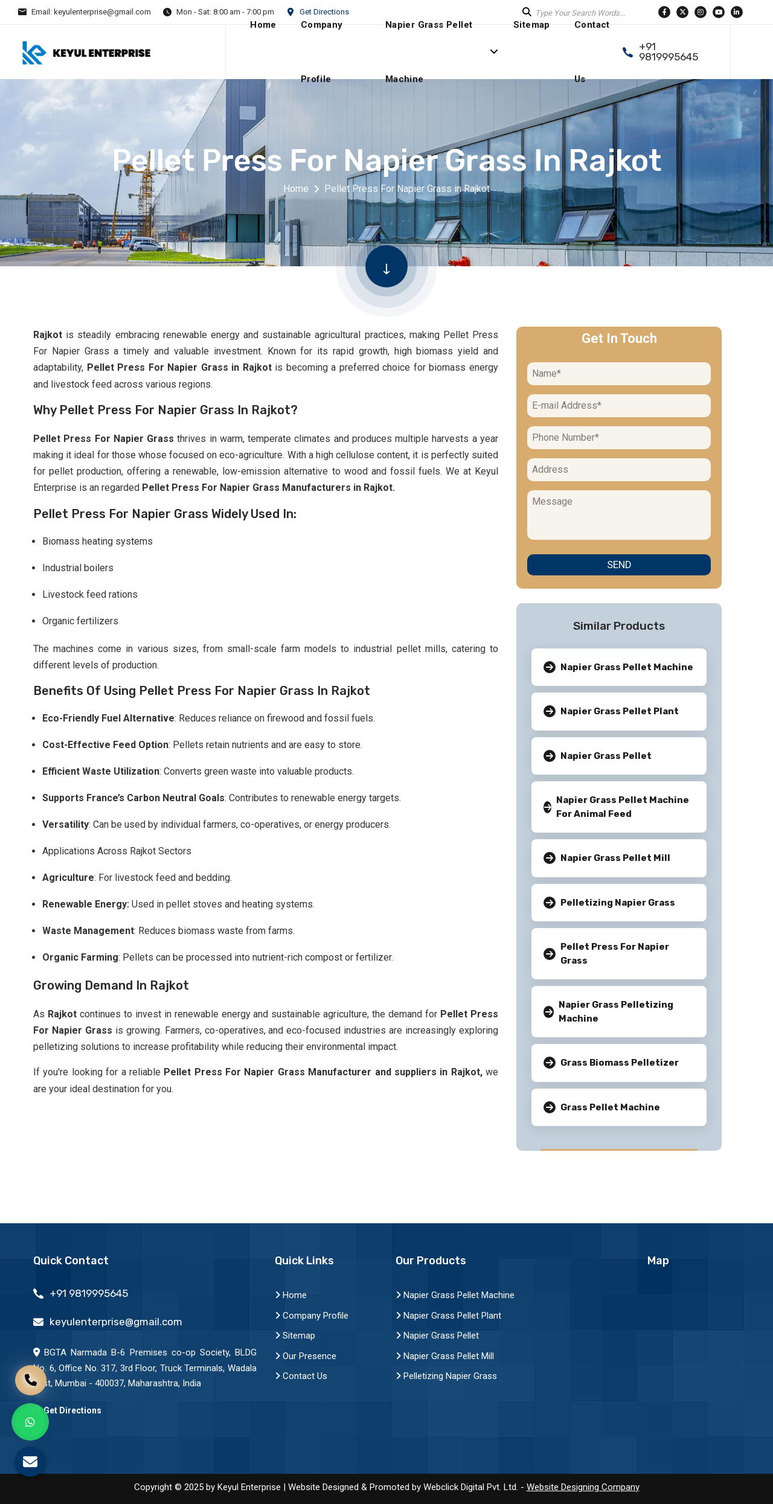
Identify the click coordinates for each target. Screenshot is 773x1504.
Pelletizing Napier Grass (446, 1376)
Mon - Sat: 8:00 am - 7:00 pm (225, 11)
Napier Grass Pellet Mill (445, 1356)
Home (296, 188)
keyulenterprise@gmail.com (116, 1322)
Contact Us (301, 1376)
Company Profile (311, 1315)
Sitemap (295, 1335)
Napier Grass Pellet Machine (455, 1295)
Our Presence (305, 1356)
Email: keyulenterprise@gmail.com (91, 11)
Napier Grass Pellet (437, 1335)
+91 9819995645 (668, 52)
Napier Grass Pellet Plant (448, 1315)
